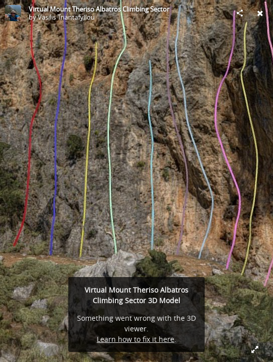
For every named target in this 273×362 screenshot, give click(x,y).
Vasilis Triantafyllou (66, 17)
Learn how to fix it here (135, 339)
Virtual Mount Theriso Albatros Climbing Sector (99, 9)
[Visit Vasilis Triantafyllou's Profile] (13, 13)
